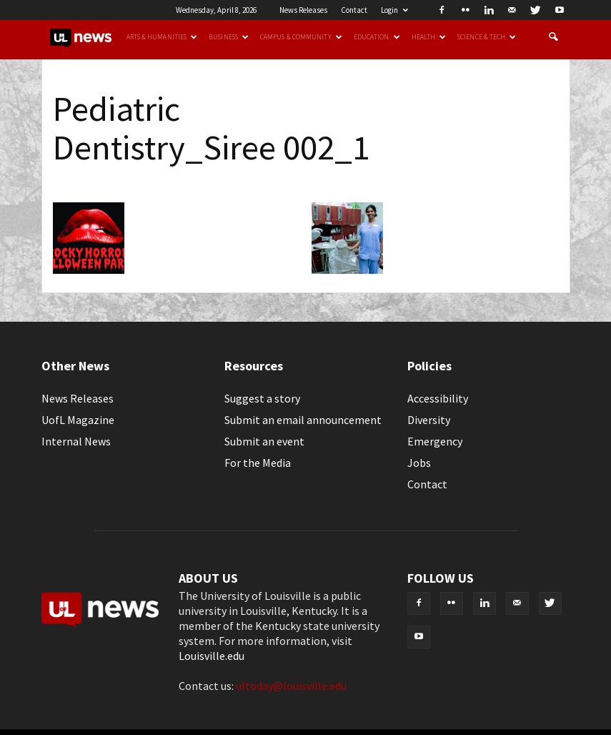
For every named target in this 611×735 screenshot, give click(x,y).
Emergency (434, 441)
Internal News (76, 441)
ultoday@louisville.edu (291, 686)
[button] (553, 37)
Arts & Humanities (162, 37)
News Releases (303, 10)
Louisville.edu (211, 655)
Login (394, 10)
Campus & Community (301, 37)
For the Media (257, 462)
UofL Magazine (77, 420)
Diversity (428, 420)
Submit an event (264, 441)
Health (429, 37)
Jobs (419, 462)
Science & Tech (486, 37)
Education (377, 37)
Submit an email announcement (303, 420)
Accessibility (437, 398)
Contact (354, 10)
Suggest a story (262, 398)
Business (229, 37)
